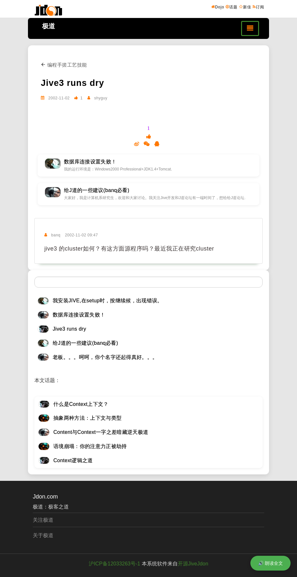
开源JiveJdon (193, 563)
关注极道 (43, 520)
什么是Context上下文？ (81, 404)
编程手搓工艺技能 (64, 65)
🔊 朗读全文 (270, 563)
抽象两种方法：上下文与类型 (87, 418)
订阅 (258, 6)
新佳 (245, 6)
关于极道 (43, 535)
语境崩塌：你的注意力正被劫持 (90, 446)
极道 (48, 26)
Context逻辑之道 (73, 460)
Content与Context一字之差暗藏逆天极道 (100, 432)
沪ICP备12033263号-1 (114, 563)
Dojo (217, 6)
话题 (232, 6)
